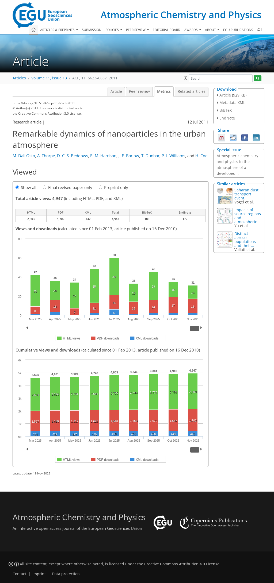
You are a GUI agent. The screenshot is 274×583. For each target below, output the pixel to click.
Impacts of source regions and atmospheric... (247, 215)
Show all (26, 187)
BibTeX (225, 110)
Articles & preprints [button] (57, 30)
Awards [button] (191, 30)
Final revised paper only (67, 187)
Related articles (192, 91)
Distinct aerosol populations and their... (245, 239)
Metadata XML (232, 102)
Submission (91, 30)
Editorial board (166, 30)
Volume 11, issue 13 (49, 78)
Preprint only (113, 187)
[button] (186, 78)
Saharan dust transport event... (246, 193)
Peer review (139, 91)
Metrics (164, 91)
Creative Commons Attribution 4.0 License (181, 564)
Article (116, 91)
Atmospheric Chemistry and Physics (181, 14)
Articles (19, 78)
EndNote (227, 118)
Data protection (66, 574)
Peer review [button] (136, 30)
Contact (19, 574)
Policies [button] (112, 30)
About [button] (211, 30)
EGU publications (238, 30)
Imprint (39, 574)
